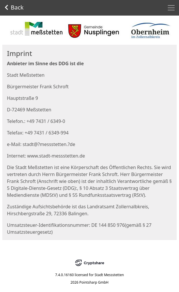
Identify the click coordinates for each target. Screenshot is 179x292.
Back (14, 7)
